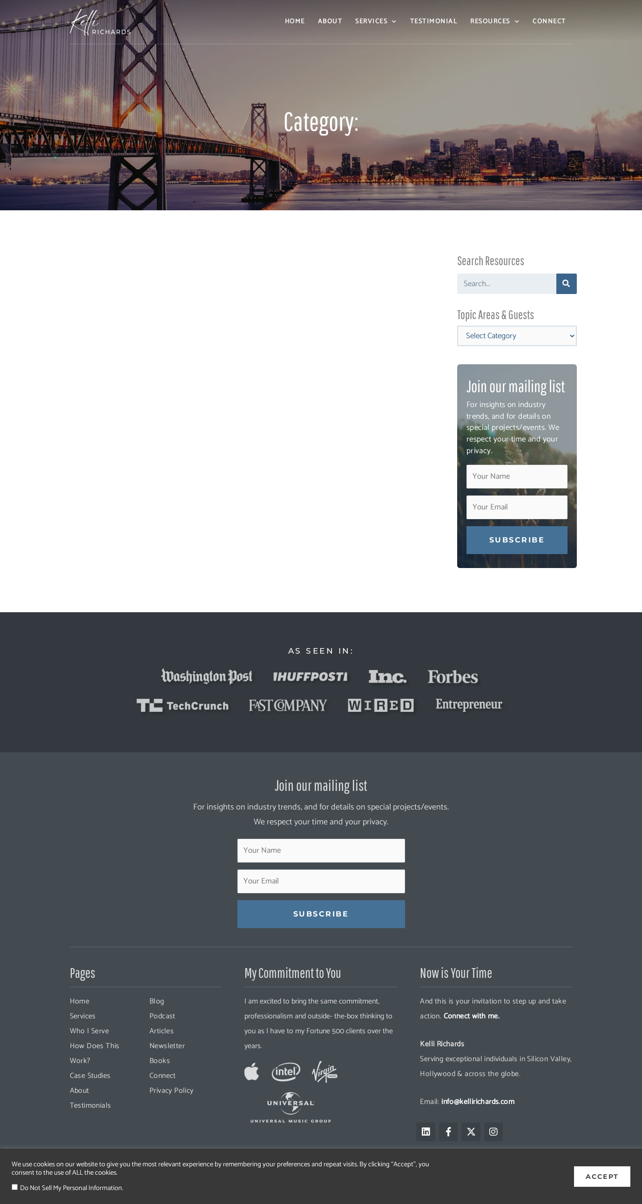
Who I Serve (89, 1031)
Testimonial (434, 21)
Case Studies (90, 1076)
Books (159, 1061)
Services (376, 22)
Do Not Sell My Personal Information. (71, 1188)
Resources (495, 22)
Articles (161, 1031)
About (330, 21)
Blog (156, 1001)
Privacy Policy (171, 1090)
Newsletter (167, 1046)
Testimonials (90, 1105)
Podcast (162, 1016)
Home (295, 21)
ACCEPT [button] (602, 1176)
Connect (549, 21)
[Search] (566, 284)
